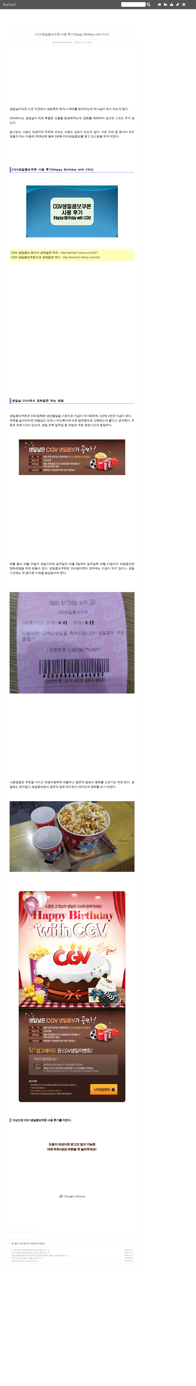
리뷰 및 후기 (24, 1243)
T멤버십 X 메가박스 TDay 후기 (23, 1261)
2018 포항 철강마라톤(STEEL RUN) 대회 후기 (29, 1252)
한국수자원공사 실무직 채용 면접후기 (25, 1258)
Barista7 (9, 4)
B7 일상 (15, 1243)
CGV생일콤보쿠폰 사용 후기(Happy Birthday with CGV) (72, 34)
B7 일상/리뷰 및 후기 (62, 42)
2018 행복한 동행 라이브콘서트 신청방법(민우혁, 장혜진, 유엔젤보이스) (38, 1255)
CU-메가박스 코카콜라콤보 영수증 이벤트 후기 (29, 1250)
